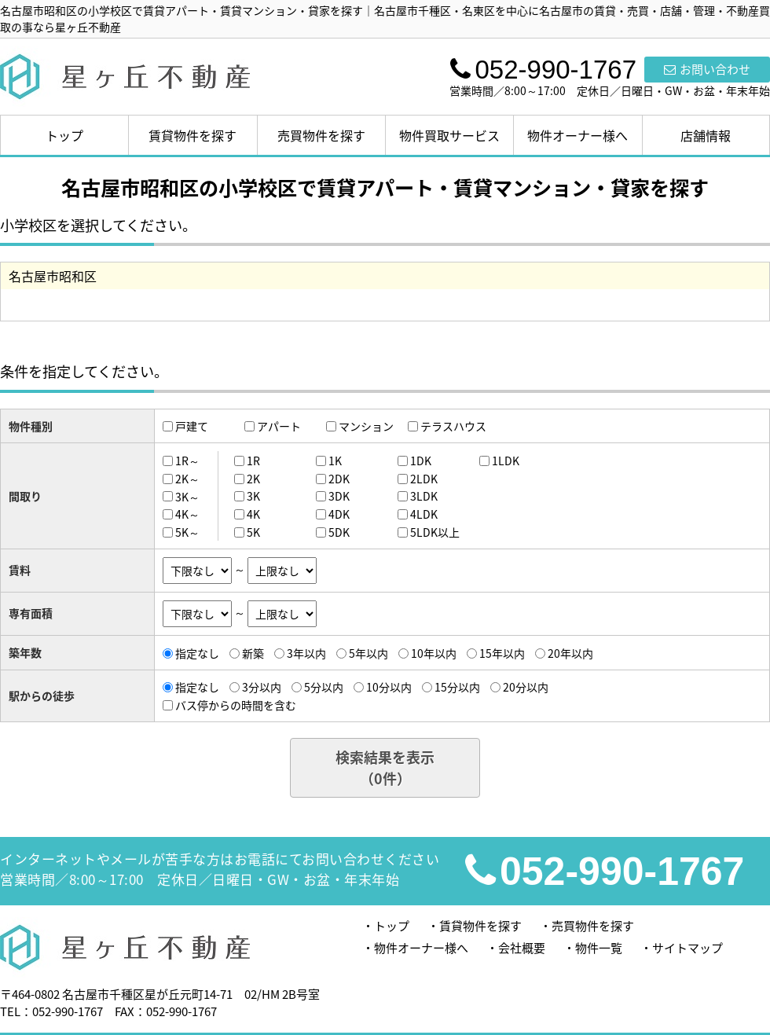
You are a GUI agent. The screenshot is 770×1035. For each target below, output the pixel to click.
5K (253, 532)
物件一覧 (598, 947)
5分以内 (323, 687)
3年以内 (306, 653)
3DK (339, 496)
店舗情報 (705, 135)
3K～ (187, 496)
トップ (64, 135)
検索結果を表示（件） (385, 768)
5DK (339, 532)
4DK (339, 514)
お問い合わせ (707, 69)
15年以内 (502, 653)
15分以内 (457, 687)
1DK (420, 460)
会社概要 (521, 947)
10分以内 (389, 687)
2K (253, 478)
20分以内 (525, 687)
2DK (339, 478)
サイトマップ (687, 947)
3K (253, 496)
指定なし (197, 653)
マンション (366, 426)
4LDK (424, 514)
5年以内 (368, 653)
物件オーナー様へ (577, 135)
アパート (279, 426)
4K (253, 514)
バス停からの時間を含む (235, 705)
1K (335, 460)
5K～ (187, 532)
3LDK (424, 496)
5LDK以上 (435, 532)
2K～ (187, 478)
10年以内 (433, 653)
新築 (253, 653)
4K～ (187, 514)
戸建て (191, 426)
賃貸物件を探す (192, 135)
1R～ (187, 460)
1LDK (505, 460)
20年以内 (570, 653)
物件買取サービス (449, 135)
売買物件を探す (321, 135)
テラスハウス (453, 426)
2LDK (424, 478)
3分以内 (261, 687)
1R (253, 460)
